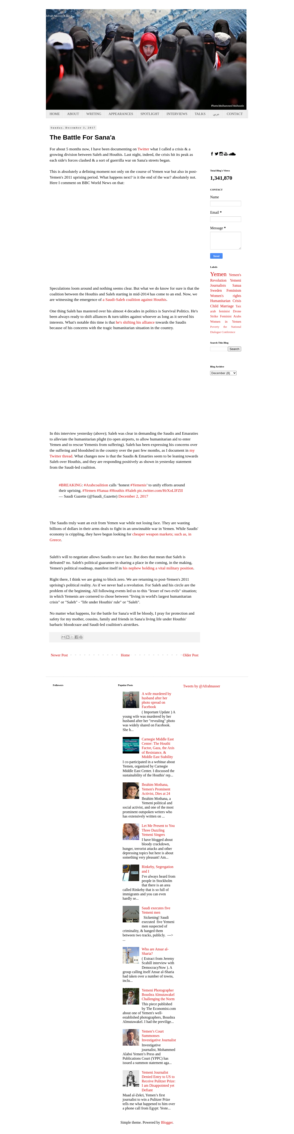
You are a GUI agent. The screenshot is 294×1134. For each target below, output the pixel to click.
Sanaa (236, 285)
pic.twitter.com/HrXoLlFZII (160, 490)
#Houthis (117, 490)
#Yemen (89, 490)
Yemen (218, 274)
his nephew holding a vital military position (158, 568)
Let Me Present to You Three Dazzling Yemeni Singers (158, 830)
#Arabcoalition (96, 485)
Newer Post (59, 655)
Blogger (167, 1122)
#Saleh (130, 490)
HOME (55, 114)
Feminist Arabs (230, 316)
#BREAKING (70, 485)
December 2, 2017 (133, 496)
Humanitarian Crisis (225, 301)
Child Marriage (222, 306)
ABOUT (73, 114)
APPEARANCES (121, 114)
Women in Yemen (225, 321)
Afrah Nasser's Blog (59, 16)
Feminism (233, 290)
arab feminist (220, 311)
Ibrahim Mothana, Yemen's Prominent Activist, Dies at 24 (156, 789)
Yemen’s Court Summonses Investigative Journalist (159, 1035)
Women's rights (225, 296)
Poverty (214, 326)
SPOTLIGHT (150, 114)
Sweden (216, 290)
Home (125, 655)
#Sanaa (102, 490)
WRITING (93, 114)
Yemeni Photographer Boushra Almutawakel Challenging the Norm (158, 994)
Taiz (238, 306)
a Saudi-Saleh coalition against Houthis (135, 299)
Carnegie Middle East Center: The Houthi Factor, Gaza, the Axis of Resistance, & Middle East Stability (158, 748)
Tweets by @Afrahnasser (201, 686)
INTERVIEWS (177, 114)
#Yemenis (138, 485)
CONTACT (235, 114)
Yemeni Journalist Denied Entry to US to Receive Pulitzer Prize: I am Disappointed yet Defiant (158, 1081)
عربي (216, 114)
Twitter (144, 149)
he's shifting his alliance (135, 322)
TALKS (200, 114)
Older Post (190, 655)
